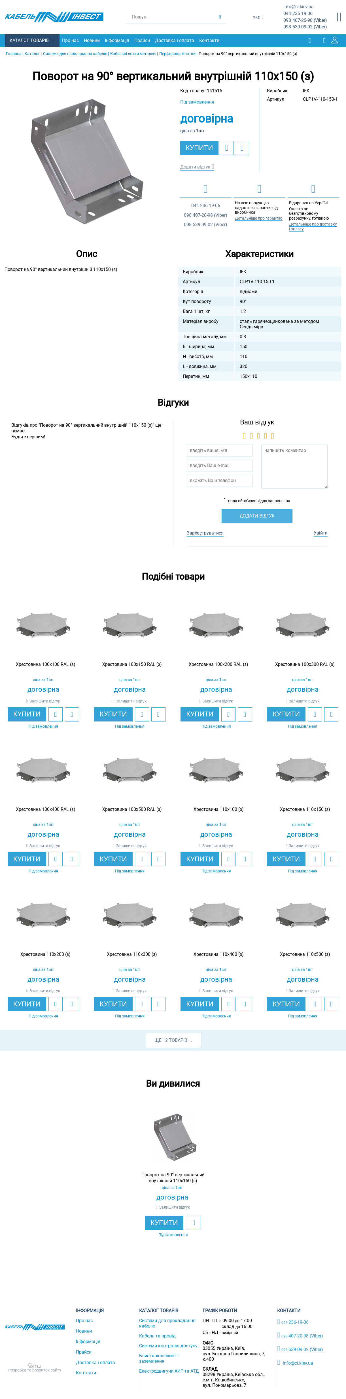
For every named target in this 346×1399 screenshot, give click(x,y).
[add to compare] (242, 147)
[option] (86, 161)
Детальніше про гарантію (258, 218)
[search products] (219, 17)
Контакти (210, 40)
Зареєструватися (205, 532)
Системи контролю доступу (168, 1345)
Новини (92, 40)
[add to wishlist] (227, 147)
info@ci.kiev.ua (295, 1362)
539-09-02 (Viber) (305, 27)
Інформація (117, 40)
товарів (178, 1040)
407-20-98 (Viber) (305, 21)
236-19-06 (298, 14)
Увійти (321, 532)
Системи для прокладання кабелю (167, 1323)
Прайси (142, 40)
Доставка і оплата (175, 40)
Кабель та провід (157, 1336)
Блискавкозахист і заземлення (159, 1358)
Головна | (14, 53)
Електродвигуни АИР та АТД (169, 1371)
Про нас (71, 40)
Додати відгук (195, 166)
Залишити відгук (44, 701)
